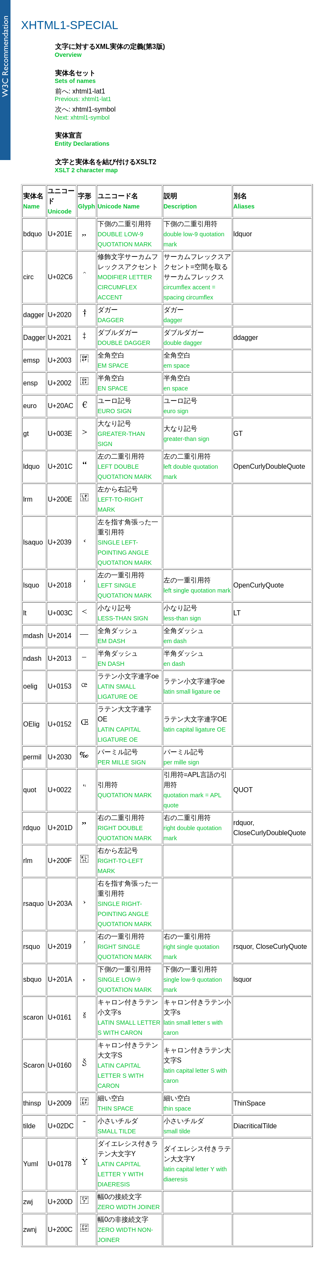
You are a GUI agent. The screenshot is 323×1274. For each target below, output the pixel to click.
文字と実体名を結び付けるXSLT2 (105, 162)
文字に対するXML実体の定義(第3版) (110, 46)
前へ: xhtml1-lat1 (80, 91)
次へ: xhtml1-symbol (85, 109)
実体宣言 (68, 135)
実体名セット (75, 73)
